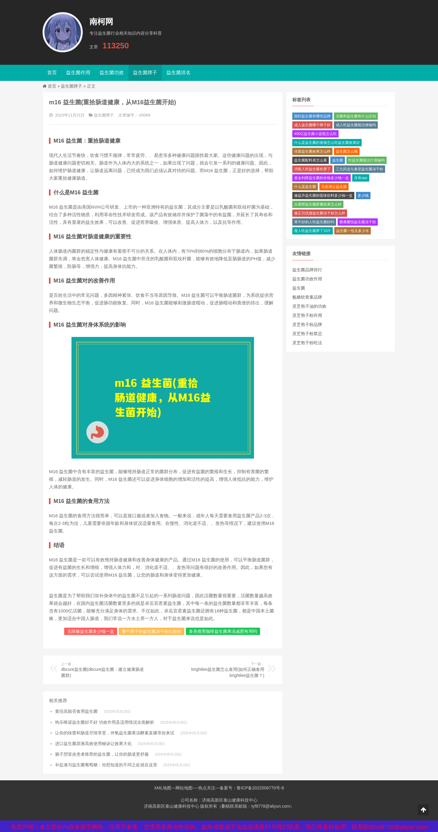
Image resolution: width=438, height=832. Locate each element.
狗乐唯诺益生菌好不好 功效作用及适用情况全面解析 (104, 722)
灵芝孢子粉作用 (307, 315)
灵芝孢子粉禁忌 (307, 333)
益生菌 (337, 160)
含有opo (360, 178)
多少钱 (363, 195)
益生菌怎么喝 (347, 151)
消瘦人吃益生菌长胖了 (312, 169)
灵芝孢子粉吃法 (307, 342)
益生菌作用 (78, 72)
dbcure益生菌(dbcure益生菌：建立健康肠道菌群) (102, 669)
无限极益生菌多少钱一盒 (90, 631)
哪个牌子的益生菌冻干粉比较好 (151, 631)
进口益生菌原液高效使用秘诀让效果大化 (93, 743)
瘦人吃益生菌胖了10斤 (312, 231)
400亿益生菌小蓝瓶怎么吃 (315, 134)
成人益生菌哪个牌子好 (312, 125)
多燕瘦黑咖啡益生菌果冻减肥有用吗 (223, 631)
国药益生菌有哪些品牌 (312, 116)
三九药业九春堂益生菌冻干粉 (359, 169)
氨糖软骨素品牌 (307, 297)
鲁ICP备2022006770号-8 (260, 787)
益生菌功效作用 (307, 278)
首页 (52, 72)
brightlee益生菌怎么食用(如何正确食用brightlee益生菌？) (222, 669)
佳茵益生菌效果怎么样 (312, 151)
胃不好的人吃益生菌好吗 (314, 222)
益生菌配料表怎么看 (310, 160)
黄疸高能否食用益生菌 (76, 711)
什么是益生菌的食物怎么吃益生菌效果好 (327, 142)
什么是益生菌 (305, 187)
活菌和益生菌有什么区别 (356, 116)
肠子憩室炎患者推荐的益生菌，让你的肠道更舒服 (102, 754)
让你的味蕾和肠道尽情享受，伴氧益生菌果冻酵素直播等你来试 (114, 732)
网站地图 (184, 787)
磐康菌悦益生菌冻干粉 (357, 222)
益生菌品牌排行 (307, 269)
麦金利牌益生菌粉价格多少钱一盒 (321, 178)
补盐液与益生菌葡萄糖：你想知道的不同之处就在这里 (106, 764)
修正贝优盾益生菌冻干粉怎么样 (319, 213)
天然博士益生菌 (334, 187)
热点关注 (206, 787)
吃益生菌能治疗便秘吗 (366, 160)
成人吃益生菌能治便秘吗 (356, 125)
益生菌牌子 (145, 72)
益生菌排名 (178, 72)
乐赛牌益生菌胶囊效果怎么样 (318, 204)
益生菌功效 (111, 72)
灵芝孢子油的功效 (309, 306)
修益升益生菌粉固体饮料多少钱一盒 (323, 195)
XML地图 (162, 787)
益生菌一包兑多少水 (352, 231)
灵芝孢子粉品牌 (307, 324)
